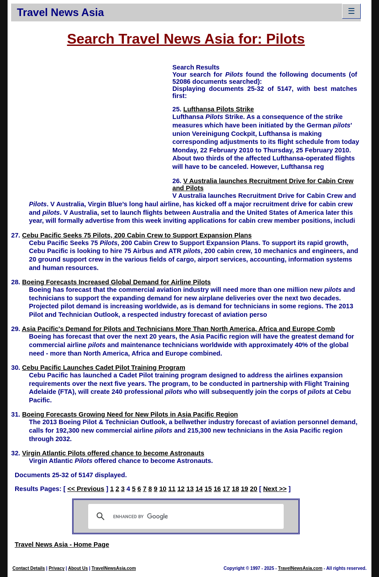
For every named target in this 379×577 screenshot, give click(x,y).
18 (235, 488)
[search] (184, 516)
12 (180, 488)
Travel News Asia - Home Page (62, 544)
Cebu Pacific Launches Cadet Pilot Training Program (103, 367)
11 (171, 488)
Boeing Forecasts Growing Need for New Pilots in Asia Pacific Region (130, 414)
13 (190, 488)
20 (253, 488)
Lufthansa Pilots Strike (218, 109)
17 (226, 488)
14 (199, 488)
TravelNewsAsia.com (114, 568)
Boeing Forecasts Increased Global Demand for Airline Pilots (116, 282)
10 (162, 488)
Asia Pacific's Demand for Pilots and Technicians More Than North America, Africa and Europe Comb (178, 328)
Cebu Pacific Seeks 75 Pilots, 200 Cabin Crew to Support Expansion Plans (137, 235)
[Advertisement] (92, 125)
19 (244, 488)
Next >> (275, 488)
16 (217, 488)
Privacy (57, 568)
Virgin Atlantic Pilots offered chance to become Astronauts (113, 453)
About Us (78, 568)
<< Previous (85, 488)
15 (208, 488)
